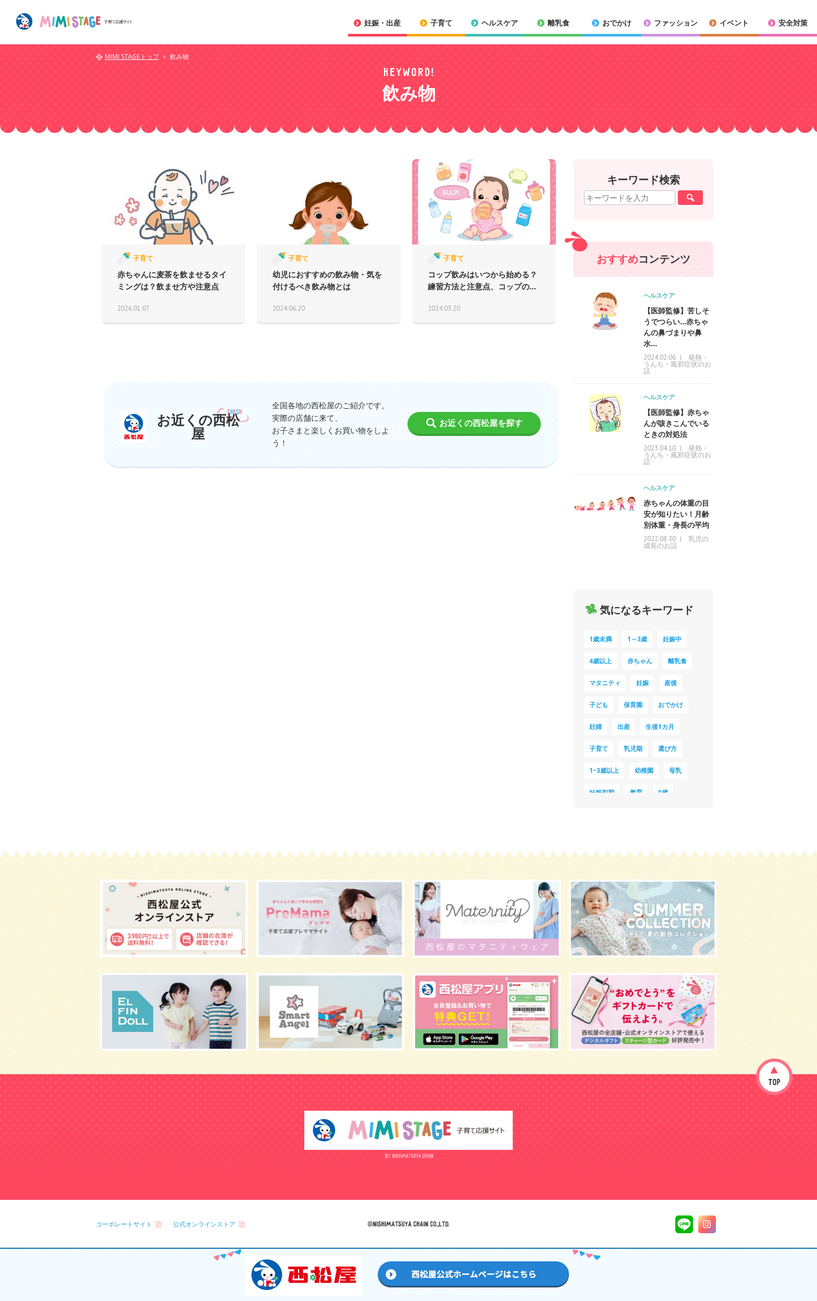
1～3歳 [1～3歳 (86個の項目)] (637, 639)
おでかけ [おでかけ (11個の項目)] (670, 704)
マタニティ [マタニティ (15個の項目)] (605, 682)
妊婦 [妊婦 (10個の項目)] (595, 726)
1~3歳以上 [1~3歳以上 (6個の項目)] (604, 770)
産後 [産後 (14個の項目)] (670, 682)
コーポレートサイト (124, 1224)
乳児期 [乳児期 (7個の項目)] (633, 748)
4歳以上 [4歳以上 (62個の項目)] (600, 660)
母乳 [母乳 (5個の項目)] (675, 770)
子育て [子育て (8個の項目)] (598, 748)
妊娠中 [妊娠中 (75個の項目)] (672, 639)
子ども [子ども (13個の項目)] (598, 704)
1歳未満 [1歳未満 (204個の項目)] (600, 639)
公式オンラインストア (204, 1224)
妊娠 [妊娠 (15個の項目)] (642, 682)
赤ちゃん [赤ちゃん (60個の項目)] (639, 660)
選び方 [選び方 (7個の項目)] (667, 748)
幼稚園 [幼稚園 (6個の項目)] (644, 770)
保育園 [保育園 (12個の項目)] (633, 704)
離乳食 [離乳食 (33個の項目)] (677, 660)
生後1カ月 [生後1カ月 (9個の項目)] (660, 726)
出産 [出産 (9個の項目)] (623, 726)
